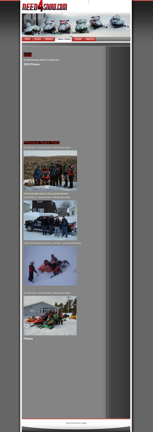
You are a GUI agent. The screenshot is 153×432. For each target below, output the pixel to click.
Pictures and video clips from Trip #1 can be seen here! (46, 193)
